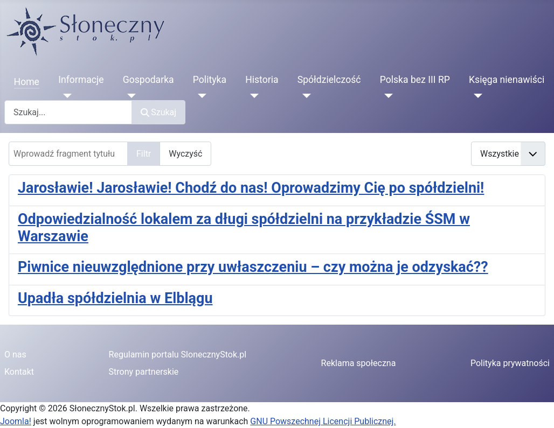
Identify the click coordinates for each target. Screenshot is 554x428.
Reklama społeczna (358, 363)
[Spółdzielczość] (304, 96)
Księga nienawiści (506, 79)
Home (26, 81)
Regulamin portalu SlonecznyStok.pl (177, 354)
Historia (261, 79)
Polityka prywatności (510, 363)
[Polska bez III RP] (386, 96)
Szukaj (158, 112)
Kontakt (19, 372)
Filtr (143, 154)
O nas (15, 354)
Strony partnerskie (144, 372)
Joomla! (15, 421)
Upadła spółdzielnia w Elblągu (115, 298)
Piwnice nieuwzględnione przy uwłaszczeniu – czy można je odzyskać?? (253, 267)
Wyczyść (185, 154)
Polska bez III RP (415, 79)
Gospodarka (148, 79)
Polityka (209, 79)
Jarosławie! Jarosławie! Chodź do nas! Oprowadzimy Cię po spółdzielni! (251, 188)
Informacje (80, 79)
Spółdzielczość (329, 79)
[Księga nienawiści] (475, 96)
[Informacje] (65, 96)
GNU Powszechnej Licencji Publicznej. (323, 421)
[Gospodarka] (129, 96)
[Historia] (252, 96)
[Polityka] (199, 96)
